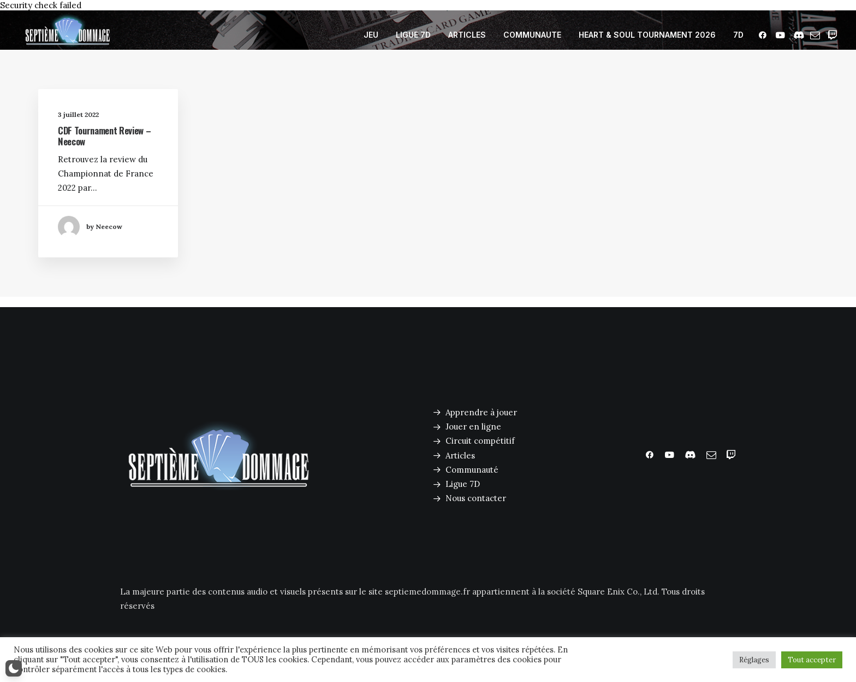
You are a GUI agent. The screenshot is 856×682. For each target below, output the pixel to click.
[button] (764, 35)
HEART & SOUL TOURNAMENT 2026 (647, 34)
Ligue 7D (462, 484)
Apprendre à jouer (481, 412)
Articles (460, 455)
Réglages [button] (754, 660)
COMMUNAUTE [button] (532, 34)
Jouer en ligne (473, 426)
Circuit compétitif (480, 441)
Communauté (471, 470)
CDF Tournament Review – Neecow (104, 137)
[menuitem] (371, 35)
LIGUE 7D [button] (413, 34)
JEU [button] (371, 34)
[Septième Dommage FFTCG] (68, 35)
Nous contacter (475, 498)
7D (738, 34)
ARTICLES (467, 34)
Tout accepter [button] (812, 660)
